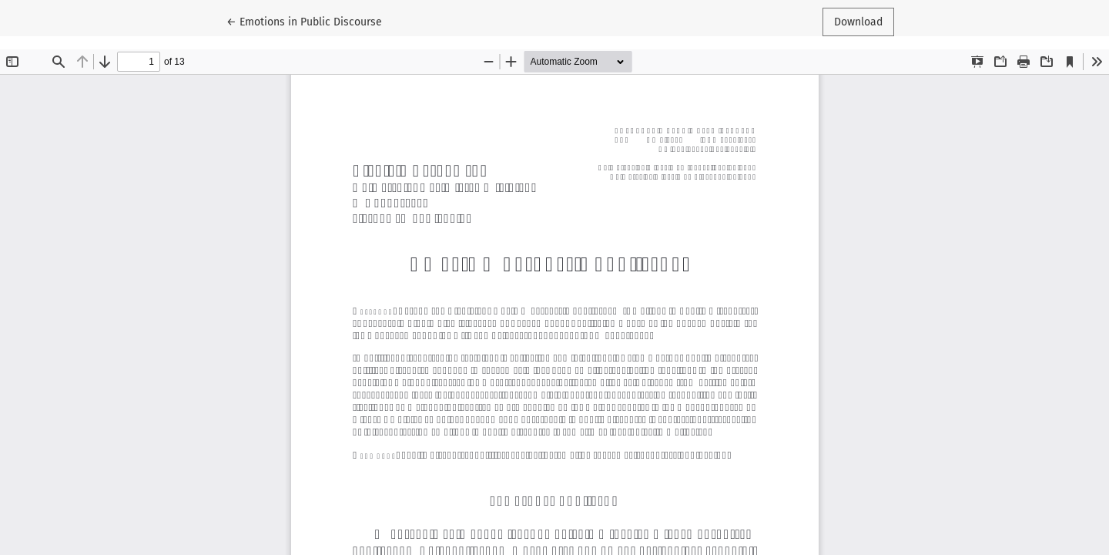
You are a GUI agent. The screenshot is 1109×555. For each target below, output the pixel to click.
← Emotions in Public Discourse (304, 21)
